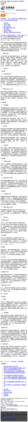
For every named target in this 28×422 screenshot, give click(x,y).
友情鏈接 (6, 395)
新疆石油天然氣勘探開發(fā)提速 (12, 369)
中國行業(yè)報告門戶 (21, 10)
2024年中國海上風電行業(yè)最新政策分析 (15, 377)
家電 (25, 18)
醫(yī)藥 (13, 20)
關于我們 (6, 32)
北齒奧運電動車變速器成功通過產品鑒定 (14, 372)
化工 (9, 18)
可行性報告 (7, 29)
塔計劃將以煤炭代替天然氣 (11, 366)
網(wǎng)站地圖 (8, 392)
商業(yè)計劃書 (7, 30)
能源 (14, 18)
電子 (17, 18)
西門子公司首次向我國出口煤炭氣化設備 (14, 368)
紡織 (6, 20)
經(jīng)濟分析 (7, 26)
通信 (2, 20)
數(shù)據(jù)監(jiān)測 (9, 27)
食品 (17, 20)
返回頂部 (20, 361)
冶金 (12, 18)
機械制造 (21, 18)
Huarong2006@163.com (11, 404)
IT (3, 20)
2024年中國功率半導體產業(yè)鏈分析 (13, 375)
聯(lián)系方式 (17, 32)
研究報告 (6, 23)
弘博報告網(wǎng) (11, 35)
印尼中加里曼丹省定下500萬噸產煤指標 (14, 371)
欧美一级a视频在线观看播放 (8, 419)
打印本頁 (13, 361)
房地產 (9, 20)
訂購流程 (11, 32)
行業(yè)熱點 (7, 24)
